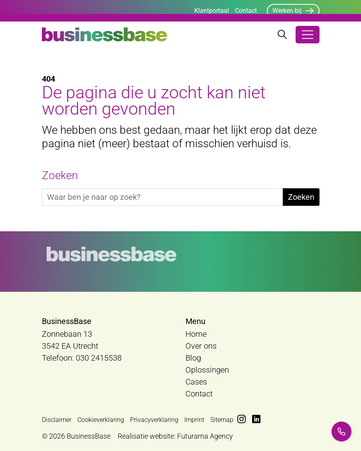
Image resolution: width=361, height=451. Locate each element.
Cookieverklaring (100, 420)
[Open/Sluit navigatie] (308, 34)
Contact (246, 10)
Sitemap (221, 420)
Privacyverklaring (154, 420)
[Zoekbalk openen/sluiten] (282, 34)
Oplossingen (207, 370)
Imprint (194, 420)
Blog (193, 358)
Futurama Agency (205, 436)
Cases (196, 382)
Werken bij (287, 10)
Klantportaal (211, 10)
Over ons (201, 346)
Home (196, 334)
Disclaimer (56, 420)
